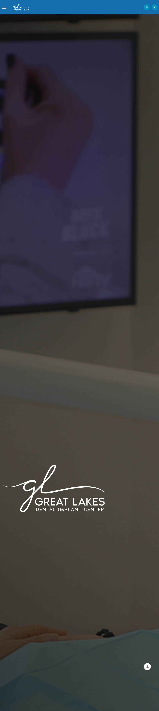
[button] (4, 7)
